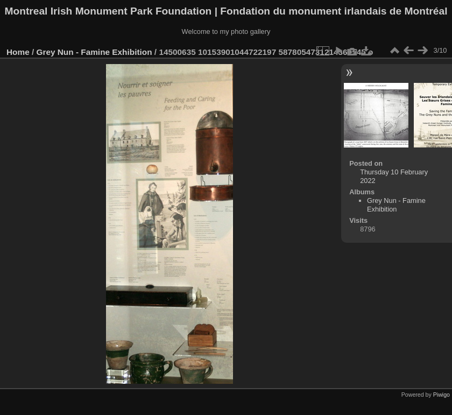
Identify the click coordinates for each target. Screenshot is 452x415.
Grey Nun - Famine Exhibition (95, 52)
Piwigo (441, 394)
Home (18, 52)
